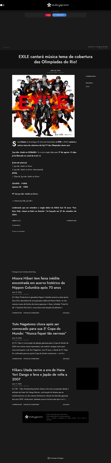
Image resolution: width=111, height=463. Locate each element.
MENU (48, 15)
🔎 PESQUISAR (59, 15)
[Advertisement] (55, 31)
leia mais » (66, 313)
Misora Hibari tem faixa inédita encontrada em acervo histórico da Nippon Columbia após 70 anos (38, 283)
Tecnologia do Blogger (55, 458)
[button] (2, 5)
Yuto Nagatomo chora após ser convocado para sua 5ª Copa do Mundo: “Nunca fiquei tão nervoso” (39, 329)
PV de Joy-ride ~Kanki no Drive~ (25, 194)
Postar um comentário (18, 231)
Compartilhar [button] (90, 76)
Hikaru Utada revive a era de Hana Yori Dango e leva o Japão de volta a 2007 (39, 374)
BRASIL (87, 86)
